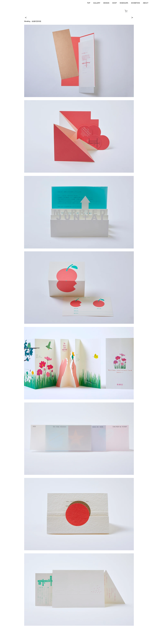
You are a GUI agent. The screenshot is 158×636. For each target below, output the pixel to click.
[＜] (25, 17)
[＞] (132, 17)
